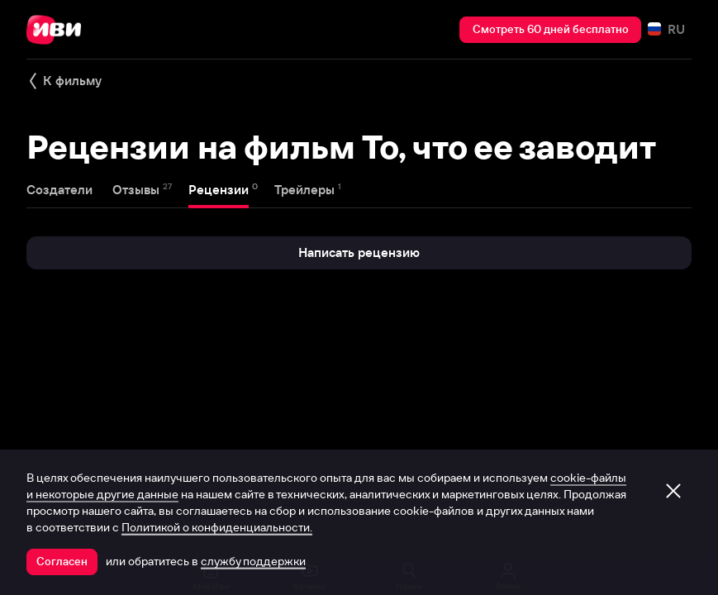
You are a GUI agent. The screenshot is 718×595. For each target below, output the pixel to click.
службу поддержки (253, 561)
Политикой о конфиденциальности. (216, 527)
